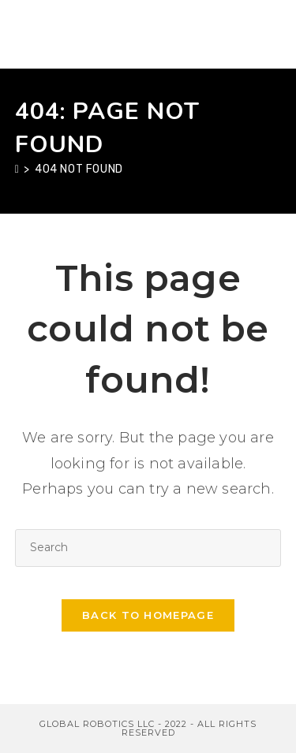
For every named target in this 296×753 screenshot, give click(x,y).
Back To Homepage (148, 615)
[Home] (17, 169)
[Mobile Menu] (273, 34)
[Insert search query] (148, 547)
